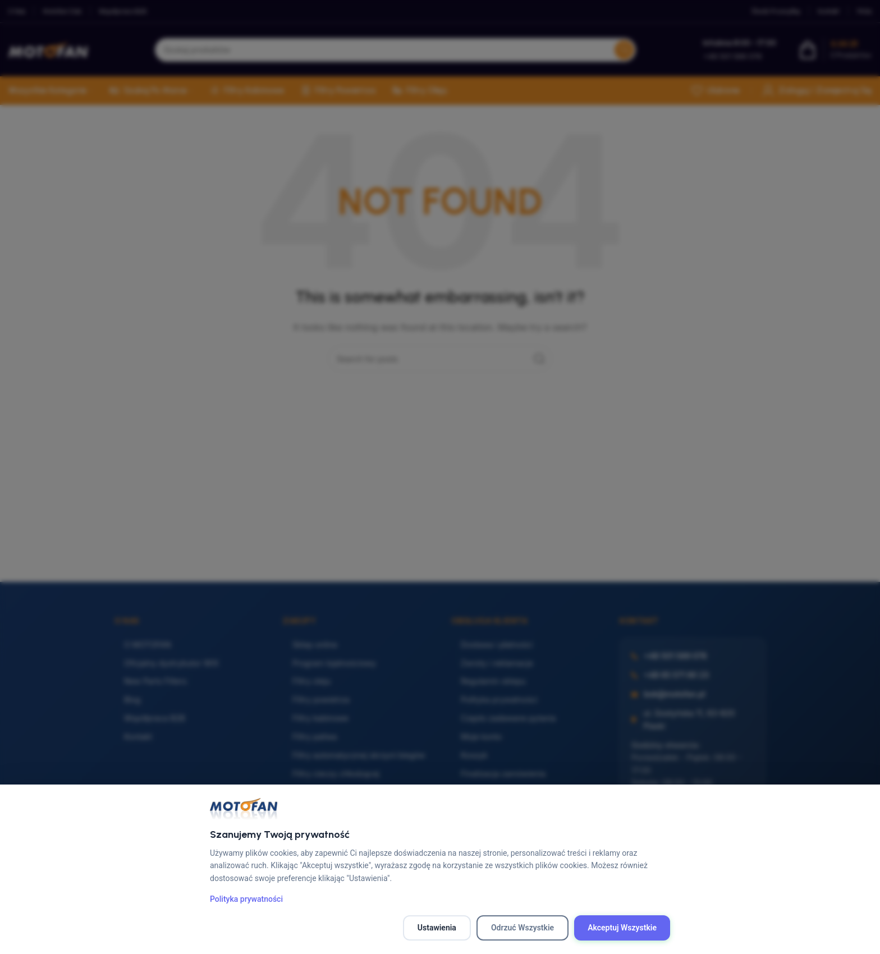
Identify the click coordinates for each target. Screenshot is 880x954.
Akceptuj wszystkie (622, 927)
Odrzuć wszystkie (522, 927)
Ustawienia (437, 927)
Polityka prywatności (246, 899)
